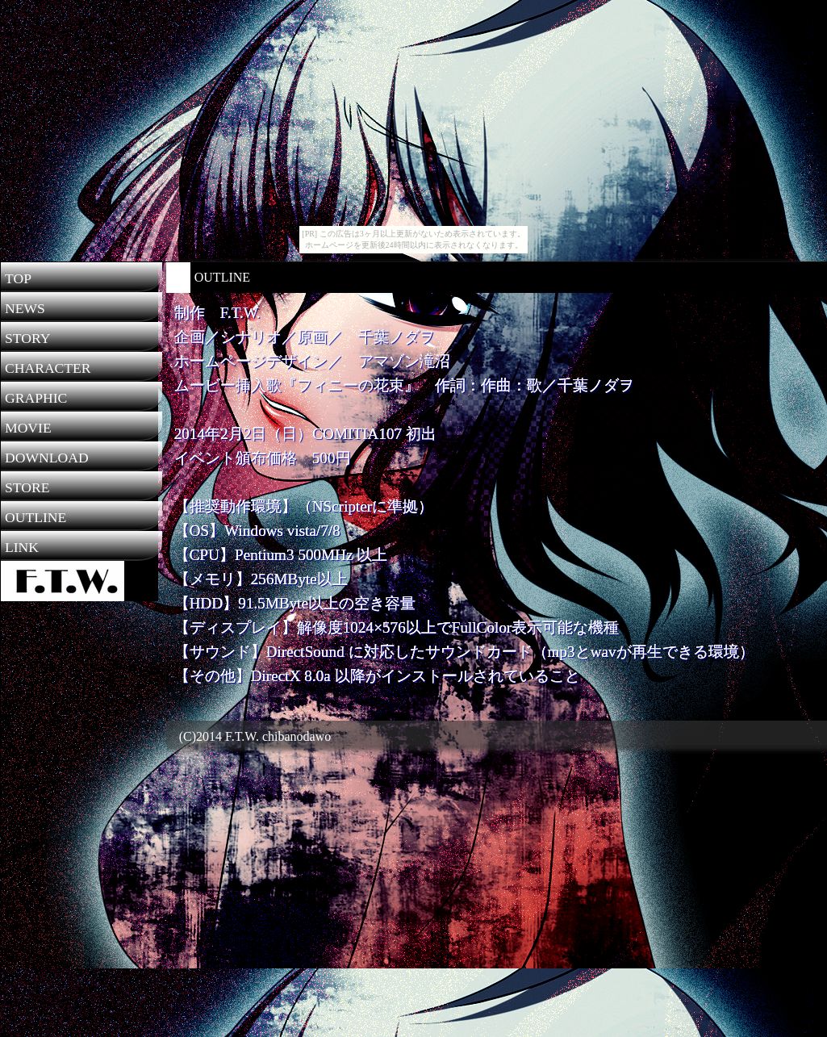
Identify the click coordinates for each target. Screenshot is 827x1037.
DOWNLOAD (47, 458)
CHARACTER (48, 368)
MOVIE (28, 428)
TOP (18, 278)
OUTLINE (35, 517)
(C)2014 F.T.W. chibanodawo (248, 736)
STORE (27, 487)
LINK (22, 547)
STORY (27, 338)
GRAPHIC (36, 398)
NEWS (25, 308)
